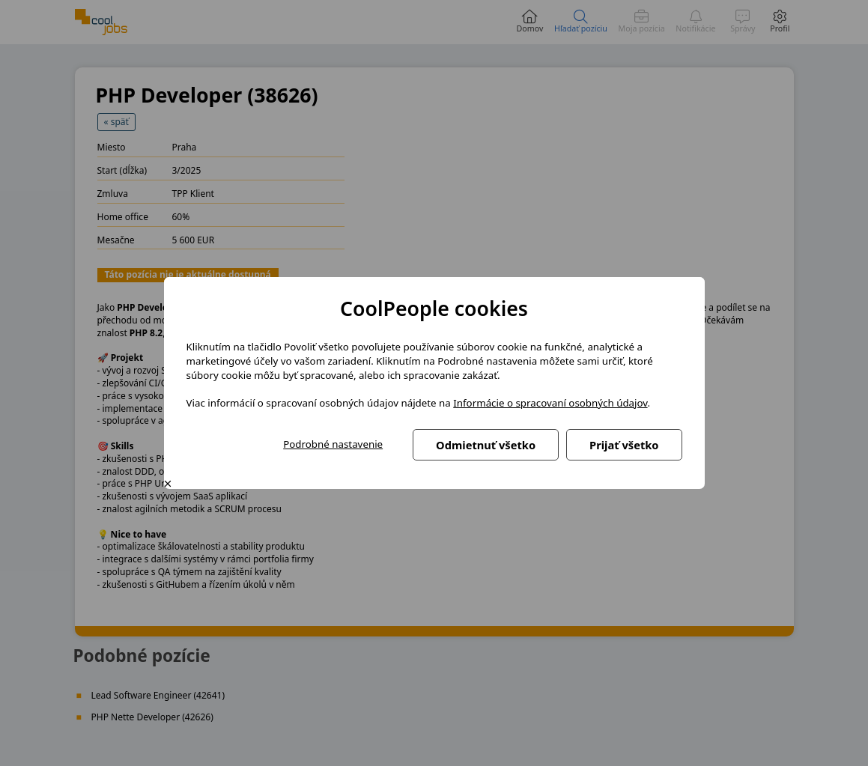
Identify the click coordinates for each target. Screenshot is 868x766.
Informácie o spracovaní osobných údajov (550, 403)
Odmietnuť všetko (485, 444)
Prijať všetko (623, 444)
